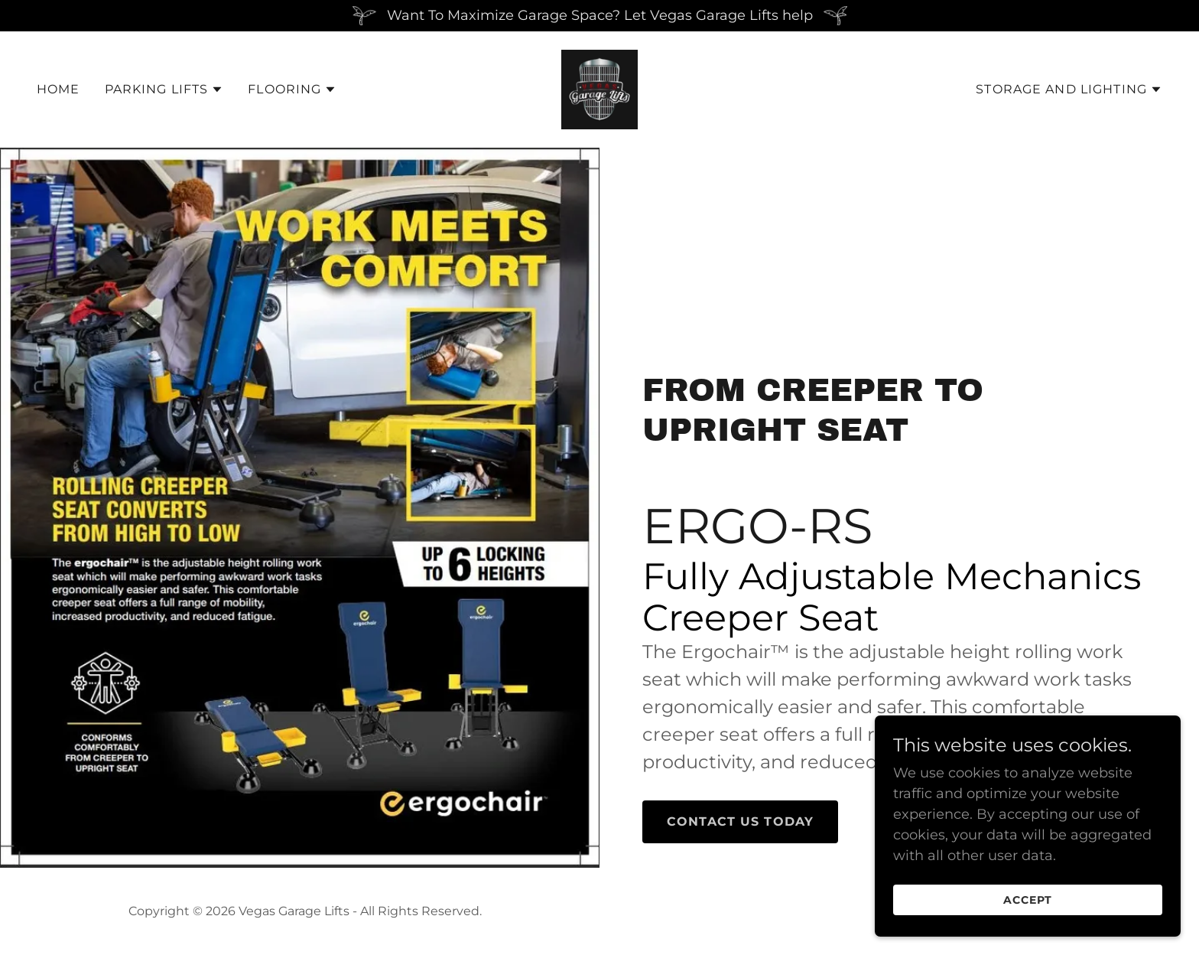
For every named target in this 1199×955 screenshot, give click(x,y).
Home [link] (58, 89)
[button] (164, 89)
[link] (599, 88)
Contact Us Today (740, 821)
